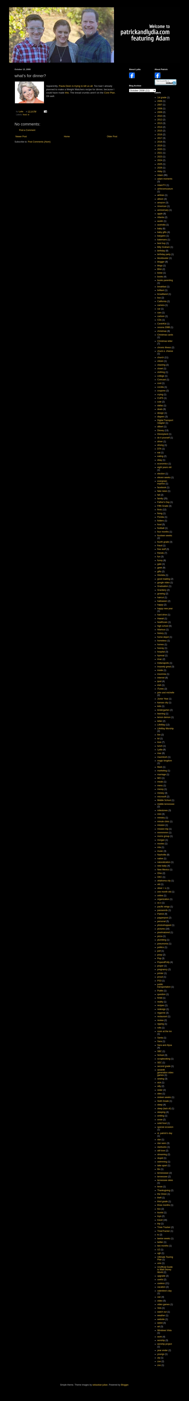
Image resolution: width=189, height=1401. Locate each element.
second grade (164, 1066)
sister (160, 1090)
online (160, 895)
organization (163, 899)
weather (161, 1315)
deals (160, 409)
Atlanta (160, 217)
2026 (159, 167)
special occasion (165, 1127)
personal (161, 921)
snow (159, 1119)
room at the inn (164, 1031)
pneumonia (162, 943)
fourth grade (163, 542)
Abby (159, 171)
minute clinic (163, 821)
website (161, 1319)
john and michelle (165, 692)
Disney (160, 430)
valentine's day (164, 1291)
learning (161, 713)
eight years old (164, 467)
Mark (159, 767)
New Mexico (163, 869)
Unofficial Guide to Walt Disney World (165, 1270)
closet (160, 368)
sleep (160, 1104)
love (159, 742)
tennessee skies (165, 1180)
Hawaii (160, 618)
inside (160, 670)
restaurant (162, 1016)
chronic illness (164, 347)
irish (159, 685)
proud (160, 977)
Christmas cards (165, 335)
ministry (161, 817)
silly (159, 1086)
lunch (160, 746)
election (161, 473)
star (159, 1139)
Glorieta (161, 575)
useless (161, 1283)
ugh (159, 1253)
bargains (161, 236)
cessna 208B (163, 327)
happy (160, 604)
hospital (161, 651)
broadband (162, 294)
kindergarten (163, 710)
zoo (159, 1365)
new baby (162, 866)
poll (159, 951)
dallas (160, 405)
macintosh (162, 757)
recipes (160, 1005)
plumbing (161, 940)
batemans (162, 239)
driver (160, 441)
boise (160, 273)
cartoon (161, 316)
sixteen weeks (164, 1097)
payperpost (162, 917)
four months (163, 531)
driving (160, 445)
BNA (159, 269)
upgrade (161, 1276)
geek (159, 567)
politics (160, 947)
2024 (159, 160)
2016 (159, 134)
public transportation (164, 985)
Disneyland (162, 434)
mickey (160, 793)
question (161, 994)
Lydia (159, 749)
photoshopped (164, 925)
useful (160, 1279)
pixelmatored (163, 932)
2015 (159, 130)
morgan (161, 840)
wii (158, 1326)
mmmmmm (162, 832)
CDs (159, 320)
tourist (160, 1212)
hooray (160, 648)
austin (160, 221)
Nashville (161, 854)
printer (160, 973)
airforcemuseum (165, 189)
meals (160, 781)
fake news (162, 491)
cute (159, 401)
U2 (158, 1249)
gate (159, 564)
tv (28, 114)
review (160, 1020)
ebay (159, 460)
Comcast (161, 379)
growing (161, 593)
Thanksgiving (163, 1190)
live (159, 734)
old (158, 884)
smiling (160, 1116)
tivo (159, 1209)
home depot (163, 637)
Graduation (162, 586)
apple (160, 213)
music (160, 851)
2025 (159, 164)
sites (159, 1093)
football (160, 528)
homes (160, 644)
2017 (159, 138)
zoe (159, 1361)
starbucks (162, 1147)
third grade (162, 1201)
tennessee (162, 1176)
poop (159, 954)
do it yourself (163, 437)
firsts (159, 509)
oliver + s (161, 888)
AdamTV (161, 185)
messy (160, 789)
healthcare (162, 622)
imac (159, 659)
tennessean (163, 1173)
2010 (159, 116)
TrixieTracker (163, 1231)
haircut (160, 597)
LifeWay (161, 724)
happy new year (165, 608)
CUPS (160, 398)
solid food (162, 1123)
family (160, 498)
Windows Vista (164, 1330)
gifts (159, 571)
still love (161, 1150)
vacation (161, 1287)
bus (159, 297)
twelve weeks (163, 1238)
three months (163, 1205)
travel (160, 1220)
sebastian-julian (100, 1385)
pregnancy (162, 969)
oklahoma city (164, 880)
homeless (162, 640)
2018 (159, 142)
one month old (164, 891)
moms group (163, 836)
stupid (160, 1158)
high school (162, 626)
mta (159, 847)
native (160, 858)
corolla (160, 387)
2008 (159, 108)
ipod (159, 681)
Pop (159, 958)
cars (159, 312)
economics (162, 463)
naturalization (163, 862)
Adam (160, 175)
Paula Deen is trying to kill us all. (76, 86)
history (160, 633)
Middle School (164, 800)
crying (160, 394)
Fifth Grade (162, 506)
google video (163, 582)
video (160, 1301)
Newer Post (21, 136)
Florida (160, 517)
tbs (158, 1169)
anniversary (163, 210)
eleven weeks (164, 477)
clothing (161, 372)
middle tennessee (165, 804)
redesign (161, 1009)
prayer (160, 966)
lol (158, 738)
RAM (159, 998)
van (159, 1297)
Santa (160, 1037)
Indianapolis (163, 663)
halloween (162, 601)
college (160, 376)
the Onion (162, 1194)
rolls (159, 1027)
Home (67, 136)
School (160, 1055)
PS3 (159, 980)
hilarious (161, 629)
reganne (161, 1013)
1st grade (161, 97)
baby (159, 228)
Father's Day (163, 502)
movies (160, 843)
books (160, 276)
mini (159, 814)
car (158, 309)
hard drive (162, 614)
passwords (162, 910)
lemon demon (164, 717)
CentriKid (161, 323)
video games (163, 1304)
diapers (160, 416)
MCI (159, 778)
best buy (161, 243)
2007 (159, 104)
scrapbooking (163, 1059)
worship (161, 1340)
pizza (159, 936)
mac (159, 753)
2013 (159, 123)
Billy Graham (163, 247)
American (162, 206)
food (25, 114)
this (67, 92)
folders (160, 520)
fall (158, 495)
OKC (159, 877)
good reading (163, 579)
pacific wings (163, 906)
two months (162, 1246)
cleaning (161, 365)
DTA (159, 449)
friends (160, 553)
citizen (160, 361)
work (159, 1336)
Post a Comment (27, 130)
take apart (162, 1165)
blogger (161, 262)
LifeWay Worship (165, 728)
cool (159, 383)
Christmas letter (165, 341)
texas (160, 1186)
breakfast (161, 286)
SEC (159, 1062)
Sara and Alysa (164, 1045)
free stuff (161, 549)
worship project (164, 1344)
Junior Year (162, 699)
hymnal (160, 655)
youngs (160, 1354)
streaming (162, 1154)
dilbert (160, 426)
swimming (162, 1161)
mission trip (162, 829)
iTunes (160, 689)
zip (158, 1358)
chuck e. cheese (165, 351)
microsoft (161, 796)
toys (159, 1216)
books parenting (165, 280)
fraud (159, 545)
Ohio (159, 873)
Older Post (112, 136)
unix (159, 1263)
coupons (161, 390)
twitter (160, 1242)
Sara (159, 1041)
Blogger (124, 1385)
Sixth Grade (163, 1101)
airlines (160, 195)
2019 (159, 145)
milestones (162, 810)
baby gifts (162, 232)
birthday (161, 250)
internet (161, 677)
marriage (161, 774)
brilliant (160, 290)
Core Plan (109, 92)
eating (160, 456)
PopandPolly (163, 962)
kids (159, 706)
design (160, 413)
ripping (160, 1024)
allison (160, 199)
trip (158, 1223)
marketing (162, 770)
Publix (160, 990)
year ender (162, 1350)
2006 (159, 101)
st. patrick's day (164, 1133)
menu (160, 785)
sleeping (161, 1112)
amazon (161, 202)
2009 (159, 112)
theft (159, 1197)
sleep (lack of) (164, 1108)
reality (160, 1002)
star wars (161, 1143)
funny (160, 560)
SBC (159, 1051)
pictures (161, 929)
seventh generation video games (165, 1072)
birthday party (164, 254)
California (162, 301)
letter (159, 721)
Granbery (161, 590)
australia (161, 224)
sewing (160, 1078)
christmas (162, 331)
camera (161, 305)
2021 (159, 153)
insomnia (161, 674)
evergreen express (162, 482)
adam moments (164, 179)
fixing (159, 513)
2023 (159, 156)
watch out (162, 1312)
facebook (161, 487)
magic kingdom (164, 760)
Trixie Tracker (163, 1227)
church (160, 357)
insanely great (164, 666)
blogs (160, 265)
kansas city (162, 702)
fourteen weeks (164, 535)
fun (158, 556)
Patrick (160, 914)
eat (158, 452)
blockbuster (162, 258)
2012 (159, 119)
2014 (159, 127)
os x (159, 903)
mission (161, 825)
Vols (159, 1308)
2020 (159, 149)
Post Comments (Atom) (39, 142)
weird (160, 1323)
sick (159, 1082)
